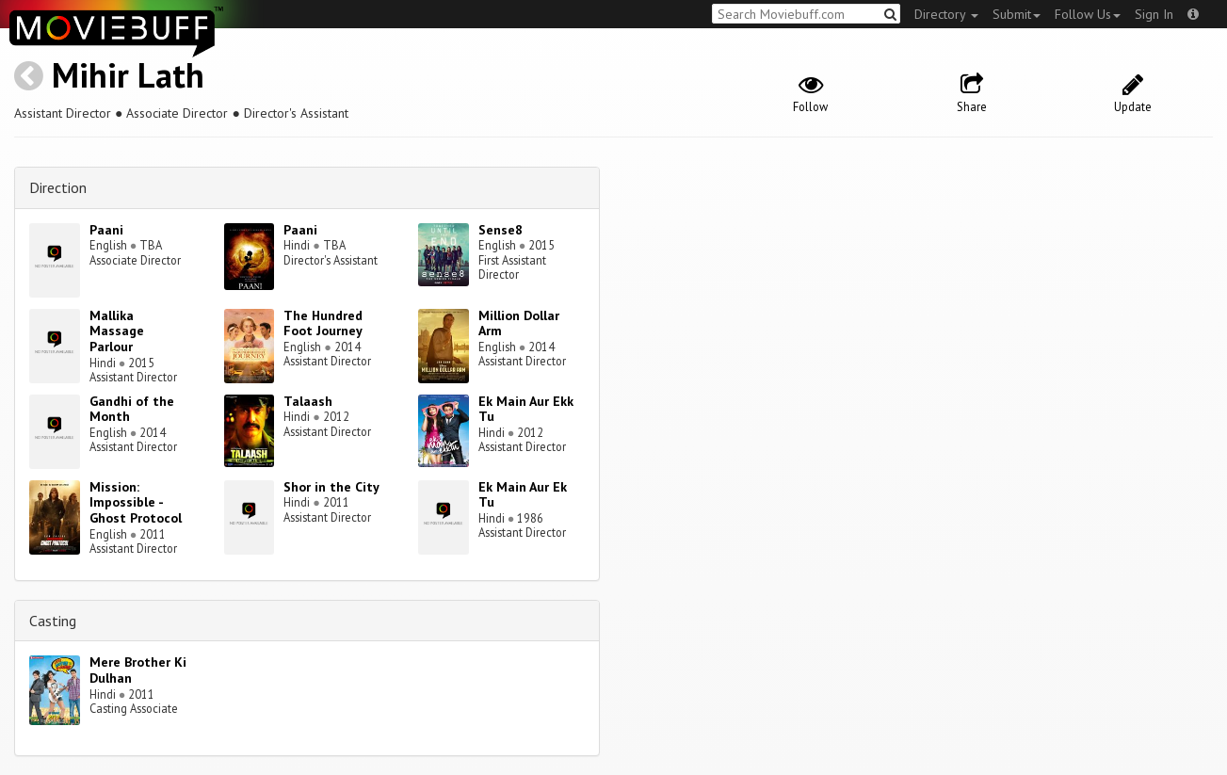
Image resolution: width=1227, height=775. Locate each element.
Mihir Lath (128, 75)
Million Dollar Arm (518, 323)
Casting (52, 620)
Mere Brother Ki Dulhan (137, 670)
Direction (58, 187)
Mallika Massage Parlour (116, 331)
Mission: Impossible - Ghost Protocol (135, 502)
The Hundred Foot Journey (323, 323)
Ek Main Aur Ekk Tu (525, 409)
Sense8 (500, 229)
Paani (106, 229)
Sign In (1154, 14)
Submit (1017, 14)
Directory (946, 14)
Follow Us (1088, 14)
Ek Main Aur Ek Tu (522, 494)
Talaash (307, 401)
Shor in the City (331, 486)
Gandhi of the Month (131, 409)
